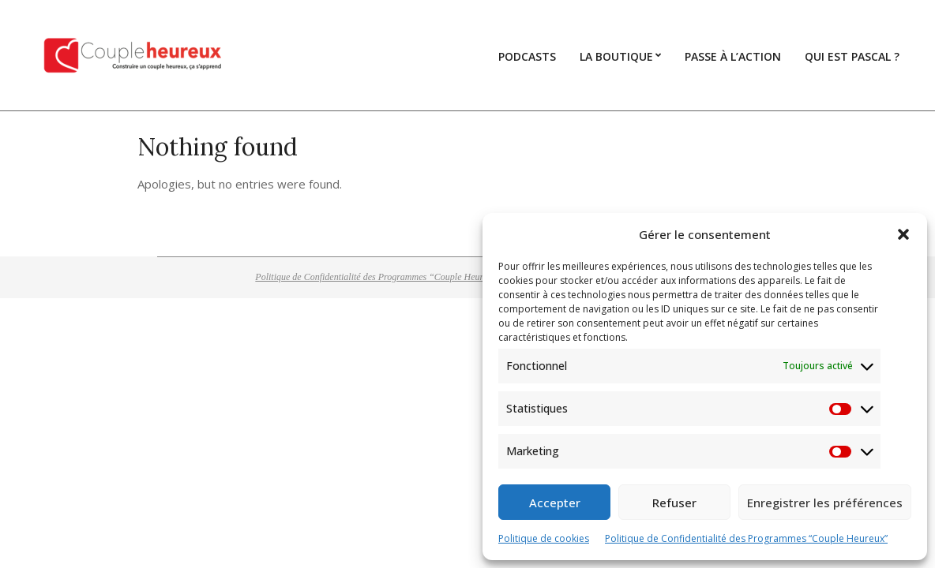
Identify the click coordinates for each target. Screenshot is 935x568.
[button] (903, 234)
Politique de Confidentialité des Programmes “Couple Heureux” (746, 538)
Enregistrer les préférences (825, 502)
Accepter (554, 502)
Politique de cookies (543, 538)
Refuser (674, 502)
